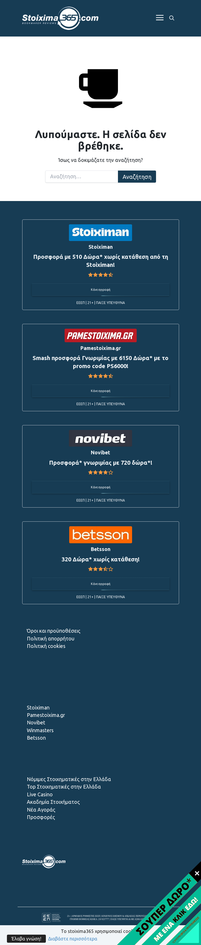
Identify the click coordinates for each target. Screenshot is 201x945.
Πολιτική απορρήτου (50, 638)
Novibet (36, 722)
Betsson (36, 738)
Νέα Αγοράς (41, 809)
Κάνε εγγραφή (100, 289)
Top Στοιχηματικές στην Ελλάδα (64, 786)
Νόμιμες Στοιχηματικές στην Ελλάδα (69, 779)
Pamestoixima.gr (46, 715)
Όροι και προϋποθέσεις (53, 631)
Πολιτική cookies (46, 646)
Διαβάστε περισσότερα (72, 938)
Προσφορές (41, 817)
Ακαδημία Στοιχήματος (53, 802)
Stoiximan (38, 707)
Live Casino (40, 794)
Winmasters (40, 730)
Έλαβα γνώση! (26, 938)
